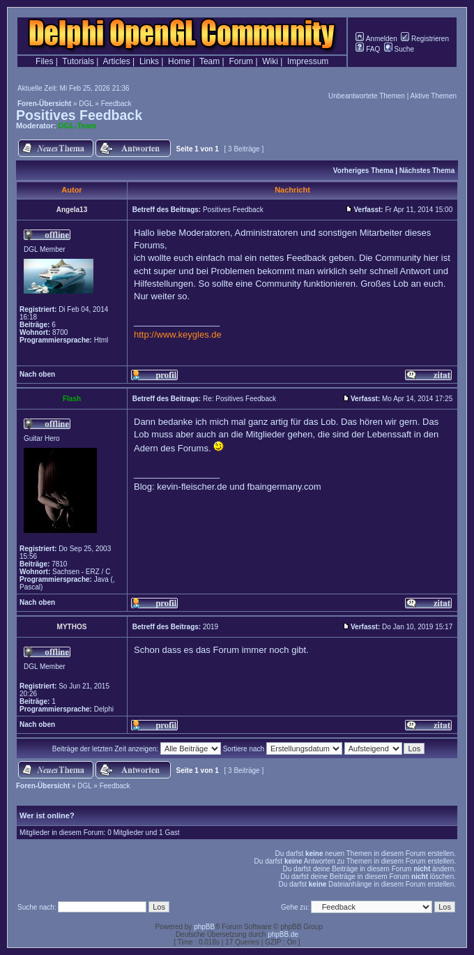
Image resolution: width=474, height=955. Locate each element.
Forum (241, 61)
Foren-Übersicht (44, 103)
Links (149, 61)
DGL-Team (78, 125)
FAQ (368, 49)
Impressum (307, 61)
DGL (86, 103)
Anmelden (376, 39)
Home (179, 61)
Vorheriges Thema (363, 170)
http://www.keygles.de (178, 334)
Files (44, 61)
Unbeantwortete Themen (366, 96)
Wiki (270, 61)
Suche (399, 49)
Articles (116, 61)
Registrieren (425, 39)
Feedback (116, 103)
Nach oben (37, 374)
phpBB (204, 927)
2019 (210, 627)
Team (209, 61)
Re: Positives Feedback (239, 399)
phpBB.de (283, 934)
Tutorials (78, 61)
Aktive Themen (433, 96)
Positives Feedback (79, 115)
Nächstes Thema (426, 170)
